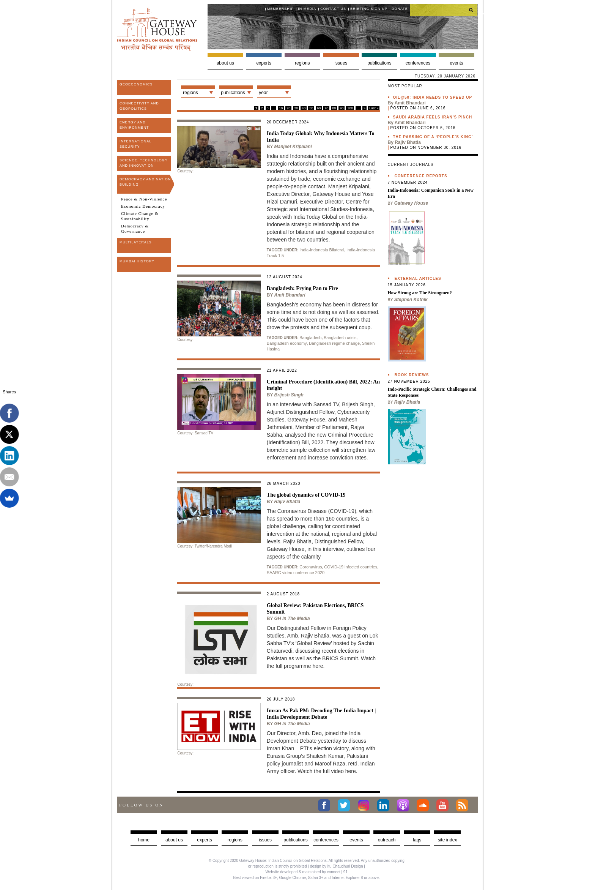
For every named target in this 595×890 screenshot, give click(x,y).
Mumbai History (137, 261)
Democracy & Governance (135, 229)
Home (144, 840)
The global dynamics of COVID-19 (306, 495)
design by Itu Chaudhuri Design (336, 866)
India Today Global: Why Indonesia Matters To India (321, 137)
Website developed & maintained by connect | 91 (307, 872)
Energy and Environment (134, 124)
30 (296, 108)
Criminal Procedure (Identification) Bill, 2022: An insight (323, 385)
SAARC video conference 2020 (295, 572)
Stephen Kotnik (411, 299)
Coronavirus (310, 567)
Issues (340, 63)
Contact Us (333, 9)
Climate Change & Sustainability (139, 216)
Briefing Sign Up (368, 9)
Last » (374, 108)
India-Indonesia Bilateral (321, 250)
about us (174, 840)
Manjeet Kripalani (293, 146)
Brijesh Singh (289, 395)
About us (225, 63)
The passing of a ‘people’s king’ (433, 137)
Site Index (447, 840)
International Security (135, 143)
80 (334, 108)
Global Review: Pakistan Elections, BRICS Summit (315, 609)
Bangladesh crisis (340, 337)
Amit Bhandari (289, 295)
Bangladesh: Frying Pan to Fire (302, 288)
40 (303, 108)
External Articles (418, 278)
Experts (264, 63)
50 (311, 108)
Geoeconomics (136, 84)
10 (281, 108)
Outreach (387, 840)
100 (350, 108)
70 (326, 108)
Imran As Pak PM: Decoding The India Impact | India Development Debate (321, 714)
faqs (417, 840)
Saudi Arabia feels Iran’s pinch (432, 117)
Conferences (418, 63)
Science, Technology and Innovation (144, 162)
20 (288, 108)
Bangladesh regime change (334, 343)
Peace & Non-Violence (144, 199)
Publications (379, 63)
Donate (400, 9)
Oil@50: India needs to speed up (432, 97)
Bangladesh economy (287, 343)
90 (341, 108)
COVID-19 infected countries (350, 567)
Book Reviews (412, 375)
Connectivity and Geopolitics (139, 105)
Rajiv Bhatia (287, 501)
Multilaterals (136, 242)
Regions (302, 63)
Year (263, 92)
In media (307, 9)
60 (319, 108)
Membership (280, 9)
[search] (444, 10)
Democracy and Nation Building (145, 181)
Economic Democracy (143, 206)
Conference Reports (421, 176)
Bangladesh (310, 337)
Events (456, 63)
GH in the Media (292, 618)
